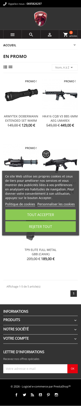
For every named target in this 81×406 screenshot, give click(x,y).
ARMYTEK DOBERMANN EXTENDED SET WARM (21, 118)
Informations (15, 311)
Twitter (24, 395)
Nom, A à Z (64, 67)
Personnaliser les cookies (56, 204)
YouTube (40, 395)
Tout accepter (40, 214)
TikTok (64, 395)
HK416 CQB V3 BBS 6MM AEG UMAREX (60, 118)
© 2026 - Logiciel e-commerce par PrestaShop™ (41, 386)
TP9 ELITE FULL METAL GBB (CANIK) (40, 252)
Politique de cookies (20, 204)
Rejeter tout (40, 226)
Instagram (56, 395)
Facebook (16, 395)
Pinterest (48, 395)
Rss (32, 395)
